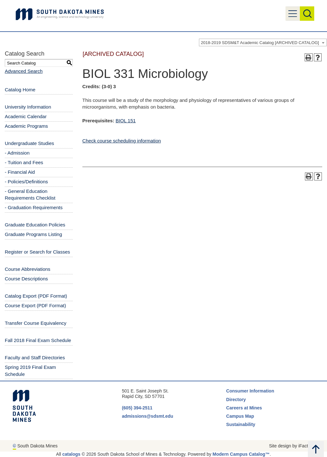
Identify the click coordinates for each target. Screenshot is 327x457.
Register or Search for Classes (37, 252)
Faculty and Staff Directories (35, 357)
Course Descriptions (26, 278)
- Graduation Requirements (34, 207)
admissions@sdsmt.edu (147, 416)
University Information (28, 107)
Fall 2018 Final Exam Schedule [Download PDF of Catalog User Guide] (38, 340)
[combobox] (263, 42)
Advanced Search (23, 71)
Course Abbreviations (27, 269)
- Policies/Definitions (26, 181)
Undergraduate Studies (29, 143)
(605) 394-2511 (137, 407)
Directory (236, 399)
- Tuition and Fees (24, 162)
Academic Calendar (26, 116)
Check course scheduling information (121, 140)
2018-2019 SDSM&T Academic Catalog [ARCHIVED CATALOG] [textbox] (260, 42)
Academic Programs (26, 126)
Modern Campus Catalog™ (241, 454)
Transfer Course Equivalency (35, 323)
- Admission (17, 153)
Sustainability (241, 424)
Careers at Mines (244, 407)
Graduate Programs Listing (33, 234)
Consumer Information (250, 390)
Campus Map (240, 416)
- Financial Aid (20, 172)
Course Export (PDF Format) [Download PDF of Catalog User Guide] (35, 305)
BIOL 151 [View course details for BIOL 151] (126, 120)
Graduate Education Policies (35, 224)
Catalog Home (20, 89)
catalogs (71, 454)
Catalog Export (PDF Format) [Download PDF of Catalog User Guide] (36, 296)
